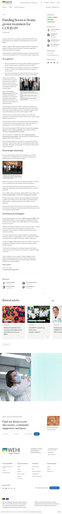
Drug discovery (50, 19)
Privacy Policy (32, 511)
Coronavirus (50, 17)
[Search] (29, 2)
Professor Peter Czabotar (30, 194)
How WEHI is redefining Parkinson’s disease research (37, 330)
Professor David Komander (8, 194)
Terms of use (39, 511)
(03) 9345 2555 (50, 452)
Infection (55, 17)
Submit (36, 434)
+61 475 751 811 (50, 53)
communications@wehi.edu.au (53, 55)
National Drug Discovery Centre (16, 131)
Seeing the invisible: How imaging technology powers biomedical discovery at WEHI (13, 331)
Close (59, 511)
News (3, 14)
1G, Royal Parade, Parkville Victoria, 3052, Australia (53, 449)
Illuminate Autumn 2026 (52, 427)
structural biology (18, 130)
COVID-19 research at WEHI (29, 218)
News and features (51, 21)
